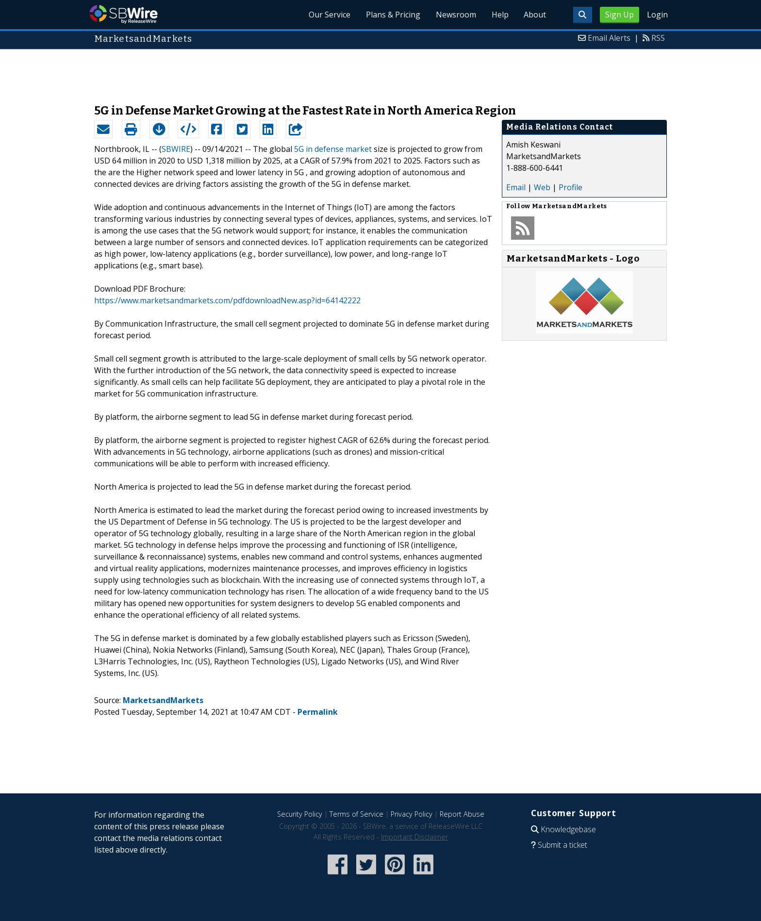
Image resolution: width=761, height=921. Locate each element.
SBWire (123, 14)
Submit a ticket (562, 844)
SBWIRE (176, 149)
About (535, 14)
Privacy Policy (411, 814)
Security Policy (299, 814)
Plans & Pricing (392, 14)
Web (542, 187)
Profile (570, 187)
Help (499, 14)
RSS (658, 38)
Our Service (329, 14)
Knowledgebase (568, 829)
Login (657, 14)
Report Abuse (462, 814)
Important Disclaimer (414, 836)
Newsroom (455, 14)
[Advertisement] (380, 72)
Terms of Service (356, 814)
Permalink (318, 712)
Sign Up (619, 14)
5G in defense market (333, 149)
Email (516, 187)
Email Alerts (609, 38)
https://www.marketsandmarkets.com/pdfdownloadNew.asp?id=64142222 (227, 300)
